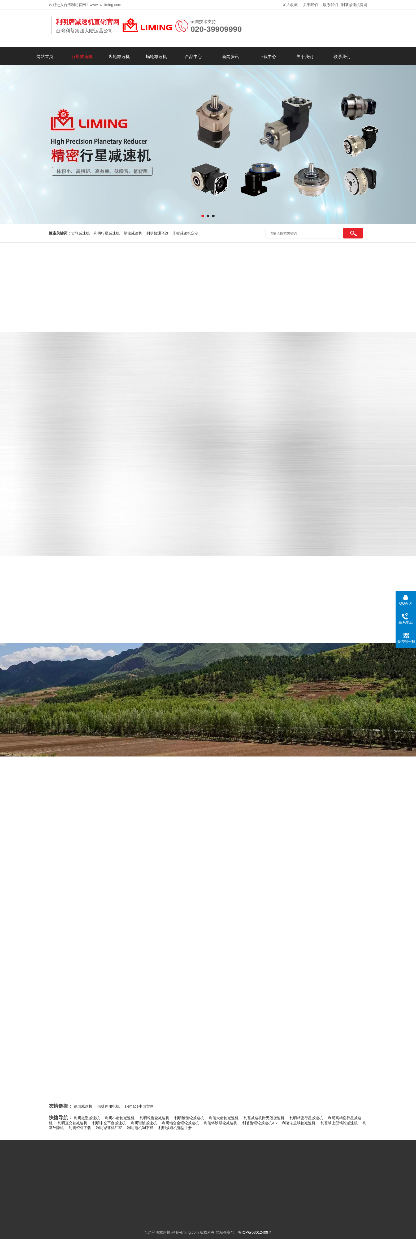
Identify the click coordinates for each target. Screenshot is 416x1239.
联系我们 (330, 5)
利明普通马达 (157, 233)
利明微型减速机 (87, 1118)
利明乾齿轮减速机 (154, 1118)
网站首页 (44, 56)
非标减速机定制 (185, 233)
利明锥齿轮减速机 (189, 1118)
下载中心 (267, 56)
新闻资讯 (230, 56)
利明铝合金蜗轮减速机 (180, 1123)
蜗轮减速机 (156, 56)
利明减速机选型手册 (175, 1128)
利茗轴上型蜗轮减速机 (339, 1123)
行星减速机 (82, 56)
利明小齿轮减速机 (120, 1118)
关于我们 (310, 5)
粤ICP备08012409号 (255, 1232)
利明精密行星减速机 (306, 1118)
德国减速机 (83, 1106)
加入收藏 (290, 5)
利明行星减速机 (107, 233)
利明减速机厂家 (109, 1128)
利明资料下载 (80, 1128)
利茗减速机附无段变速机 (264, 1118)
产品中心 (193, 56)
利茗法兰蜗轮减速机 (298, 1123)
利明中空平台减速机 (109, 1123)
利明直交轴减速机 (72, 1123)
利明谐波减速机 (144, 1123)
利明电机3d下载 (140, 1128)
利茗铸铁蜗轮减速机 (220, 1123)
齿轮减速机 (119, 56)
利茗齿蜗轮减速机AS (259, 1123)
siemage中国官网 (139, 1106)
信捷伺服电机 (108, 1106)
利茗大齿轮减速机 (224, 1118)
